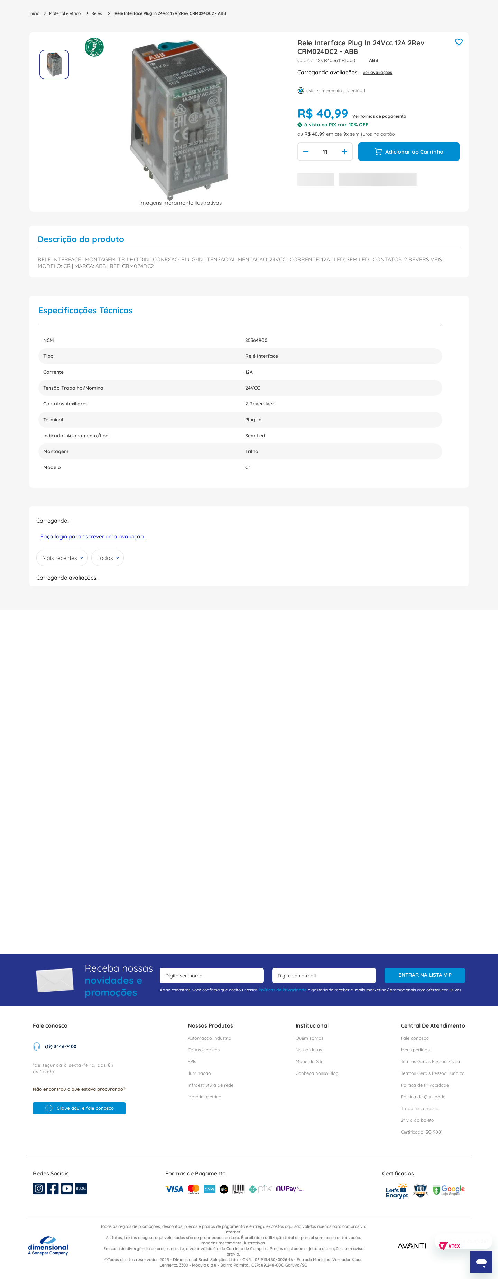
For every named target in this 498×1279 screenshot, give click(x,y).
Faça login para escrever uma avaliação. (92, 536)
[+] (345, 151)
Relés (96, 13)
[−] (305, 151)
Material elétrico (65, 13)
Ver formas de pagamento (379, 116)
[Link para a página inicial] (34, 13)
